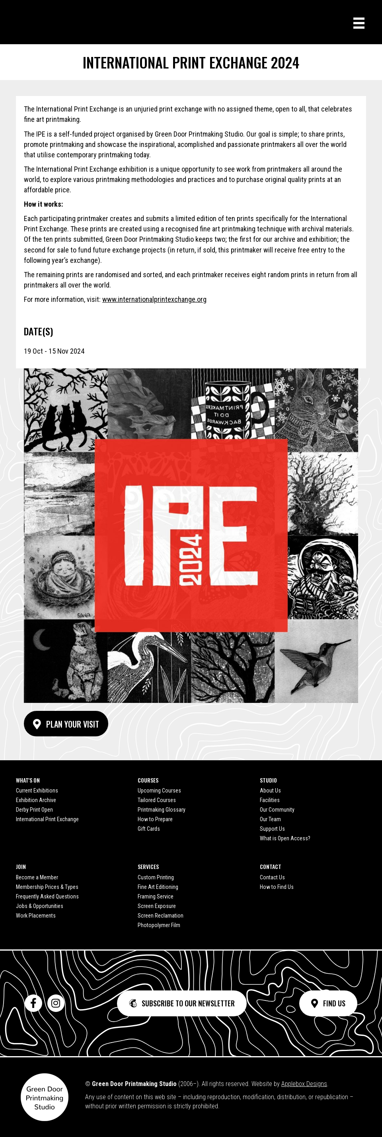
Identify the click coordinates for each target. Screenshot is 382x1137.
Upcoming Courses (159, 790)
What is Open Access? (285, 838)
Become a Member (37, 877)
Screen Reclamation (160, 915)
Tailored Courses (157, 800)
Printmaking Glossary (161, 809)
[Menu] (359, 23)
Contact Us (272, 877)
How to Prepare (155, 819)
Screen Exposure (157, 906)
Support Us (272, 829)
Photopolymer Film (159, 925)
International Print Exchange (47, 819)
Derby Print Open (34, 809)
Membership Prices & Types (47, 887)
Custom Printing (156, 877)
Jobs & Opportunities (39, 906)
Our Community (277, 809)
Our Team (270, 819)
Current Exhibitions (37, 790)
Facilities (270, 800)
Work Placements (36, 915)
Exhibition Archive (36, 800)
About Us (270, 790)
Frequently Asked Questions (47, 896)
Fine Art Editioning (158, 887)
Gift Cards (149, 829)
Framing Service (155, 896)
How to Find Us (277, 887)
